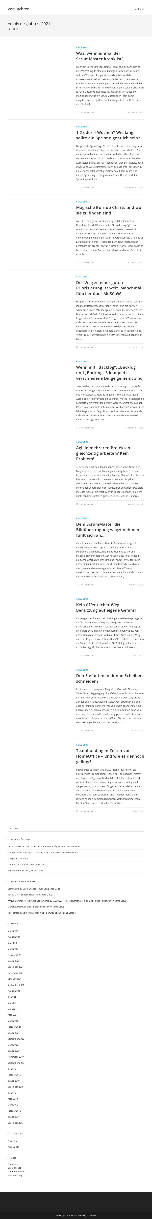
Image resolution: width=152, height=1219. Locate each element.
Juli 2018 (12, 1092)
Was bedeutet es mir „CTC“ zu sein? (25, 870)
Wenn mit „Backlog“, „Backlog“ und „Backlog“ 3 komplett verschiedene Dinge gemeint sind (109, 372)
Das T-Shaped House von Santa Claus (26, 864)
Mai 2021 (12, 1008)
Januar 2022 (14, 960)
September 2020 (16, 1038)
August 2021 (14, 990)
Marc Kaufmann (16, 906)
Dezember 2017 (16, 1122)
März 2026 (13, 930)
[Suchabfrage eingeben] (76, 828)
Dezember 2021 (16, 966)
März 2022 (13, 948)
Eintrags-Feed (14, 1167)
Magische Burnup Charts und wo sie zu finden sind (108, 210)
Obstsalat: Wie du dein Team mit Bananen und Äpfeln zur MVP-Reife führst (45, 846)
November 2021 (16, 972)
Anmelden (13, 1163)
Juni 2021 (12, 1002)
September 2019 (16, 1062)
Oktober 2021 (14, 978)
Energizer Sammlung (18, 858)
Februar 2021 (14, 1026)
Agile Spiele (13, 1146)
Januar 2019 (14, 1080)
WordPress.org (15, 1175)
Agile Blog (82, 47)
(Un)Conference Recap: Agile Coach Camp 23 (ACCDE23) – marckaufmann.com (47, 900)
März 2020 (13, 1044)
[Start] (9, 29)
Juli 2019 (12, 1068)
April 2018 (13, 1098)
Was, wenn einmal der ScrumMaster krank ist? (100, 55)
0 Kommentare (87, 112)
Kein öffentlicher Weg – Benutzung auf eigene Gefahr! (106, 607)
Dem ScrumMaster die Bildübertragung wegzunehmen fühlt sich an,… (107, 529)
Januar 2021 (14, 1032)
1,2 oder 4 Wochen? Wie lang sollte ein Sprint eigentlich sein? (108, 135)
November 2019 (16, 1056)
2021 (15, 29)
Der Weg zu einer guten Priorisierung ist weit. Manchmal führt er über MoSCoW (108, 288)
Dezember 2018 (16, 1086)
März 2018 (13, 1104)
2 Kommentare (87, 655)
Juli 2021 (12, 996)
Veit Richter (18, 9)
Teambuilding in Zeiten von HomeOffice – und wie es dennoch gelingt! (110, 756)
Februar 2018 (14, 1110)
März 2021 (13, 1020)
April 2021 (13, 1014)
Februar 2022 (14, 954)
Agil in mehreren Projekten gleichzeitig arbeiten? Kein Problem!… (103, 453)
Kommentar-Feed (16, 1171)
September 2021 (16, 984)
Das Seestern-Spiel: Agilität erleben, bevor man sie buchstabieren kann (43, 852)
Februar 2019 (14, 1074)
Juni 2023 (12, 942)
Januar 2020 (14, 1050)
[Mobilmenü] (139, 8)
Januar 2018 (14, 1116)
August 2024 (14, 936)
